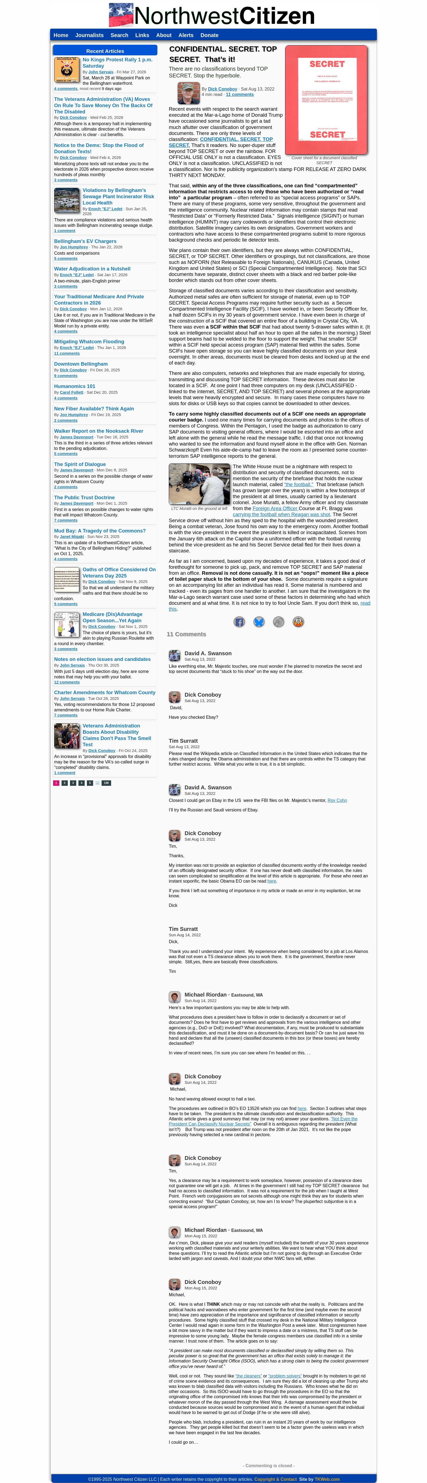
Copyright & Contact (275, 1479)
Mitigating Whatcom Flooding (89, 341)
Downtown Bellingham (81, 364)
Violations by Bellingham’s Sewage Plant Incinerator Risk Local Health (118, 196)
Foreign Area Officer (276, 508)
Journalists (89, 35)
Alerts (186, 35)
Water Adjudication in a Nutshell (92, 269)
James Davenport (76, 437)
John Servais (101, 72)
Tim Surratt (183, 741)
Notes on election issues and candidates (102, 659)
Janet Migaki (72, 536)
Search (119, 35)
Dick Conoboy (73, 117)
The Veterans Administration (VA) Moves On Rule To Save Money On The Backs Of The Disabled (103, 105)
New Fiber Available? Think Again (94, 408)
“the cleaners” (248, 1376)
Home (61, 35)
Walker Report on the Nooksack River (98, 431)
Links (142, 35)
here (271, 881)
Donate (209, 35)
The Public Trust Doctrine (84, 497)
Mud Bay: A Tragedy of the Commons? (100, 531)
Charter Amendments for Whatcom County (104, 692)
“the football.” (298, 484)
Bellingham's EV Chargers (85, 241)
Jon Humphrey (74, 247)
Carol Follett (71, 392)
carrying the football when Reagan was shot (281, 514)
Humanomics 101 (74, 386)
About (164, 35)
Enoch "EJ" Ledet (105, 209)
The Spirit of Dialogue (80, 464)
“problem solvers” (285, 1376)
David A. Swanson (208, 653)
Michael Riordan (206, 995)
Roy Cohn (337, 800)
